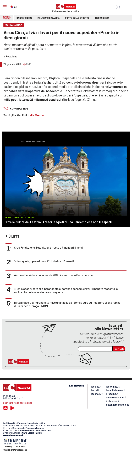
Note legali (20, 446)
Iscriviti (119, 349)
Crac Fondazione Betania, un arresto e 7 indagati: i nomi (48, 247)
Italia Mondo (36, 115)
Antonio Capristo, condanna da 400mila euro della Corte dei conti (54, 275)
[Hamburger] (5, 7)
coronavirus (19, 108)
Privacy (8, 446)
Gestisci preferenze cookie (15, 450)
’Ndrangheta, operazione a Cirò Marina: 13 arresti (44, 261)
